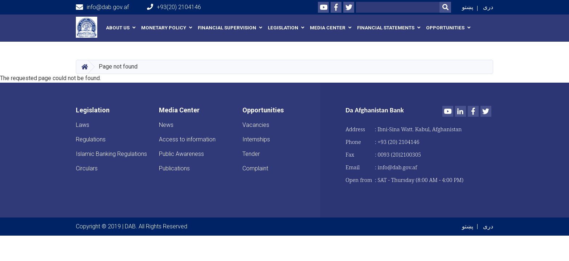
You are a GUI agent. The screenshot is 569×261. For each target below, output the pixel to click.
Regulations (91, 139)
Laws (82, 124)
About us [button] (118, 27)
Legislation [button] (283, 27)
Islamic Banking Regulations (111, 153)
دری (488, 7)
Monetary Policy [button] (163, 27)
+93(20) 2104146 (174, 7)
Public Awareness (181, 153)
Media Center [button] (327, 27)
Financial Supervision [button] (227, 27)
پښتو (467, 7)
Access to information (187, 139)
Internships (256, 139)
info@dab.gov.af (102, 7)
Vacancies (255, 124)
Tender (251, 153)
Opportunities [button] (445, 27)
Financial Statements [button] (385, 27)
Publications (174, 168)
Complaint (255, 168)
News (166, 124)
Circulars (87, 168)
